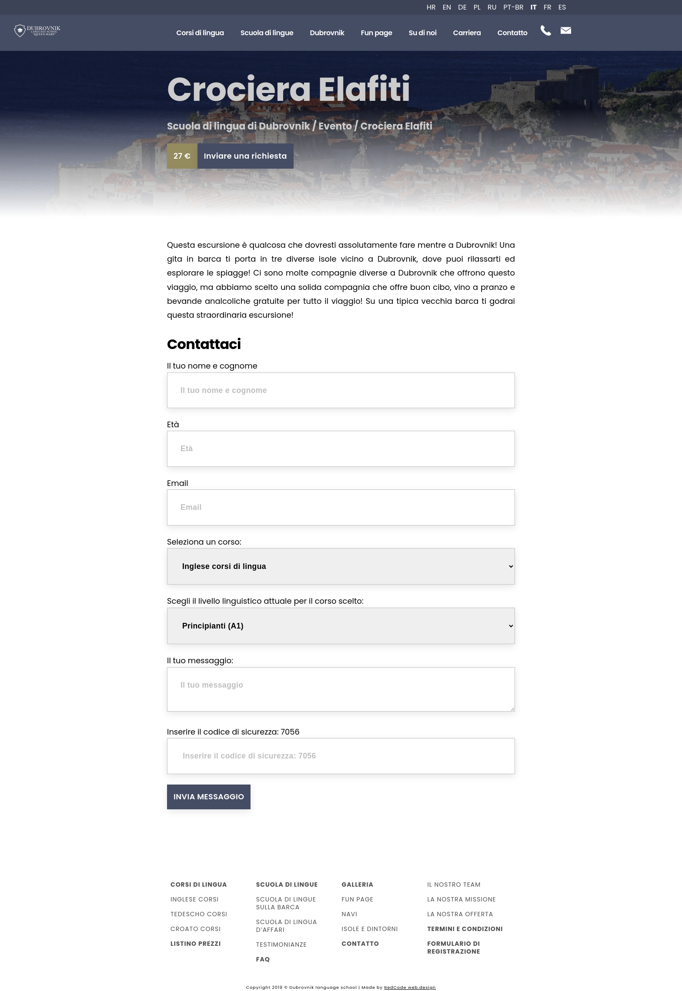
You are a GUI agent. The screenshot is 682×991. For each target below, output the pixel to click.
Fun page (376, 33)
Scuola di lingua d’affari (286, 926)
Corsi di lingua (200, 33)
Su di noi (423, 33)
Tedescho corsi (198, 914)
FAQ (263, 959)
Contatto (513, 33)
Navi (350, 914)
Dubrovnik (327, 33)
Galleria (358, 884)
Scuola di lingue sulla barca (286, 903)
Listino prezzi (195, 943)
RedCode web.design (410, 987)
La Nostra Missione (461, 899)
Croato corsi (195, 928)
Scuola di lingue (267, 33)
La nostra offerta (460, 914)
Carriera (467, 33)
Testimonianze (281, 944)
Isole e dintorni (370, 928)
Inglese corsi (194, 899)
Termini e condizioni (465, 928)
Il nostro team (454, 884)
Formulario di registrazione (453, 947)
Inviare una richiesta (245, 156)
